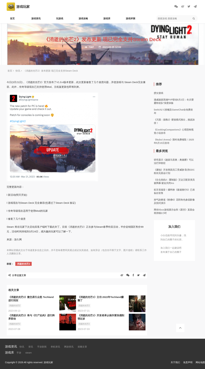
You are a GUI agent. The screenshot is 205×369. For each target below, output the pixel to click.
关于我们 (175, 362)
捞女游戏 (158, 93)
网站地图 (200, 362)
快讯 (18, 70)
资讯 (30, 346)
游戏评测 (130, 18)
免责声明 (187, 362)
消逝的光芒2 (23, 263)
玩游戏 (59, 18)
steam (28, 352)
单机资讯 (55, 346)
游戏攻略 (83, 18)
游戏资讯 (36, 18)
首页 (12, 18)
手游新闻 (41, 346)
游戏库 (106, 18)
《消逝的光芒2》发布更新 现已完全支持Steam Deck (51, 70)
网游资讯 (69, 346)
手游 (18, 352)
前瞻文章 (82, 346)
